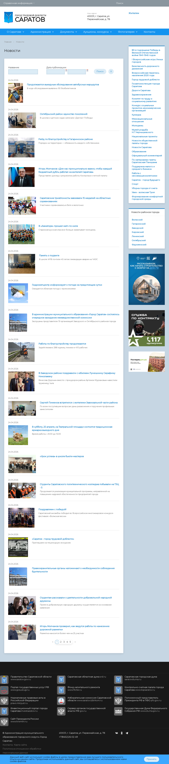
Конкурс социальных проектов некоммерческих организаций (146, 108)
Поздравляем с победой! (52, 509)
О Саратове (14, 31)
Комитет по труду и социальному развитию (144, 100)
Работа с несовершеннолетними (144, 174)
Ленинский (138, 236)
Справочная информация (18, 3)
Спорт (135, 184)
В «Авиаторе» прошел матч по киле (58, 226)
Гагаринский (138, 224)
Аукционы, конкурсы (96, 31)
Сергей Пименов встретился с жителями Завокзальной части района (79, 402)
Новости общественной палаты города (144, 141)
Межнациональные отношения (142, 120)
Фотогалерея (126, 31)
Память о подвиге (49, 255)
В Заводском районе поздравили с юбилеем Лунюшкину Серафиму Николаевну (77, 375)
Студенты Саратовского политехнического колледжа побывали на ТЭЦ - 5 (79, 486)
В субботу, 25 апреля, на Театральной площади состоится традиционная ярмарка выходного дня (72, 428)
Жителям (134, 13)
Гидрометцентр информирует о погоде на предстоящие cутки (67, 285)
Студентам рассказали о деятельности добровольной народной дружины (76, 599)
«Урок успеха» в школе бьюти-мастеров (62, 456)
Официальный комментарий (147, 155)
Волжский (137, 219)
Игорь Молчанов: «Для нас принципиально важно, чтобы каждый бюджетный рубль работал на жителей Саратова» (75, 170)
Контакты (149, 31)
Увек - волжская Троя (143, 192)
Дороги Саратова (141, 90)
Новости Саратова (141, 147)
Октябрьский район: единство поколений (63, 114)
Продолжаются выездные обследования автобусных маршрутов (63, 84)
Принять (151, 759)
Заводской (137, 228)
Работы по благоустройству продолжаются (62, 344)
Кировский (138, 232)
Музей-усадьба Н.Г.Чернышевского (142, 131)
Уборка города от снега (144, 188)
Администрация (40, 31)
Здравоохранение (141, 94)
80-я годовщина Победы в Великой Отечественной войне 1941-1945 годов (146, 52)
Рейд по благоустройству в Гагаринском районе (65, 139)
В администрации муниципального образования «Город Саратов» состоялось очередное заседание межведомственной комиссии (75, 316)
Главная (7, 42)
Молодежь (137, 125)
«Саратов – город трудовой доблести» (53, 539)
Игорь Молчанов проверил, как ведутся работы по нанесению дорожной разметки (74, 628)
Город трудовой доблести (145, 79)
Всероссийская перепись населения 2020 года (145, 74)
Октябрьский (139, 240)
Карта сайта (20, 745)
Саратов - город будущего (146, 180)
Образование (139, 151)
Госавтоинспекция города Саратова (146, 85)
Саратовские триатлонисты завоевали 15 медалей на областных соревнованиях (75, 200)
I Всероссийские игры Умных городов (147, 60)
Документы (67, 31)
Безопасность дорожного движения (145, 67)
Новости (20, 42)
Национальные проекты (144, 136)
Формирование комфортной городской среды (147, 197)
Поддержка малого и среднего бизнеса (143, 167)
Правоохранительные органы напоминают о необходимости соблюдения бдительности (73, 570)
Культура (136, 115)
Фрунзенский (139, 244)
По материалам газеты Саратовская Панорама (144, 161)
